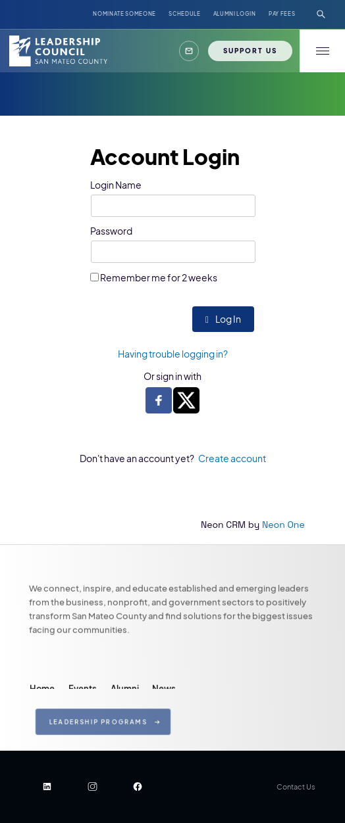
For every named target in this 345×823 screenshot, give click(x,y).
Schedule (184, 13)
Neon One (283, 524)
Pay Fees (282, 13)
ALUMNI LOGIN (234, 13)
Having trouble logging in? (173, 354)
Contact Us (296, 786)
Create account (232, 458)
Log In (223, 319)
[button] (189, 51)
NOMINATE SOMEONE (124, 13)
